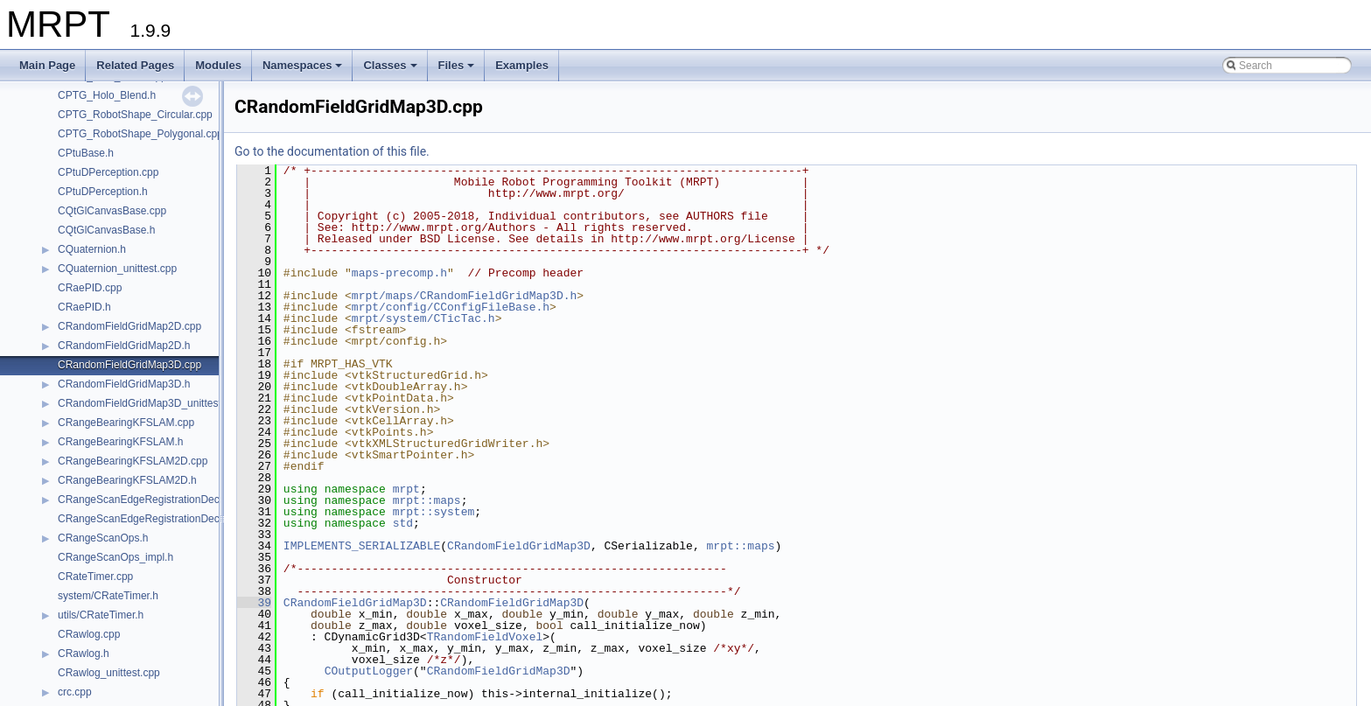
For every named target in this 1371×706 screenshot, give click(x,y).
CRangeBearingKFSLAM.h (120, 442)
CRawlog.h (83, 653)
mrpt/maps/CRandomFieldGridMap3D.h (464, 296)
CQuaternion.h (92, 249)
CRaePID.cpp (90, 288)
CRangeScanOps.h (103, 538)
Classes (391, 70)
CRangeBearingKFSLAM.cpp (126, 422)
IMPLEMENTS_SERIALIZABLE (361, 546)
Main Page (47, 65)
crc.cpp (75, 692)
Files (458, 70)
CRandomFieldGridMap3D (519, 546)
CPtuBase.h (86, 153)
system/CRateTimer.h (108, 596)
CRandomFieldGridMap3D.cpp (129, 365)
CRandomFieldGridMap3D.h (124, 384)
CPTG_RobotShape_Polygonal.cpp (140, 134)
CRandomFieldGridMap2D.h (124, 345)
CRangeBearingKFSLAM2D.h (127, 480)
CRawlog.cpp (89, 634)
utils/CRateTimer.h (100, 615)
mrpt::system (434, 512)
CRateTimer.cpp (95, 576)
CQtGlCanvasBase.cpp (112, 211)
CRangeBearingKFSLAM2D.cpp (132, 461)
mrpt (406, 489)
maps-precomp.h (399, 273)
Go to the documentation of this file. (332, 151)
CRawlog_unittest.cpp (109, 673)
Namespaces (304, 70)
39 (254, 603)
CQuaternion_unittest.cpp (117, 268)
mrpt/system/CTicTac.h (423, 318)
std (403, 523)
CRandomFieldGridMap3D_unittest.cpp (149, 403)
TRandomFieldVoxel (485, 637)
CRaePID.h (84, 307)
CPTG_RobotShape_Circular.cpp (135, 114)
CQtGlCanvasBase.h (106, 230)
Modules (218, 65)
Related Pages (135, 65)
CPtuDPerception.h (103, 191)
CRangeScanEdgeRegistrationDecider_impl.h (164, 519)
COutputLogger (369, 671)
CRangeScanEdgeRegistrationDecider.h (151, 499)
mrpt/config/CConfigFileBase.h (450, 307)
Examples (522, 65)
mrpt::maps (427, 500)
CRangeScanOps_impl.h (115, 557)
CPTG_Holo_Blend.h (107, 95)
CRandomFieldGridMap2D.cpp (129, 326)
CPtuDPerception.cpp (108, 172)
